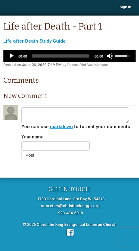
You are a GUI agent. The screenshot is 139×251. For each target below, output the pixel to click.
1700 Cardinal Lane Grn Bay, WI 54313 (71, 199)
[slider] (60, 56)
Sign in (125, 7)
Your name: (33, 136)
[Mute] (110, 56)
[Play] (11, 56)
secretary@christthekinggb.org (70, 205)
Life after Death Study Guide (34, 41)
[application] (69, 56)
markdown (61, 126)
